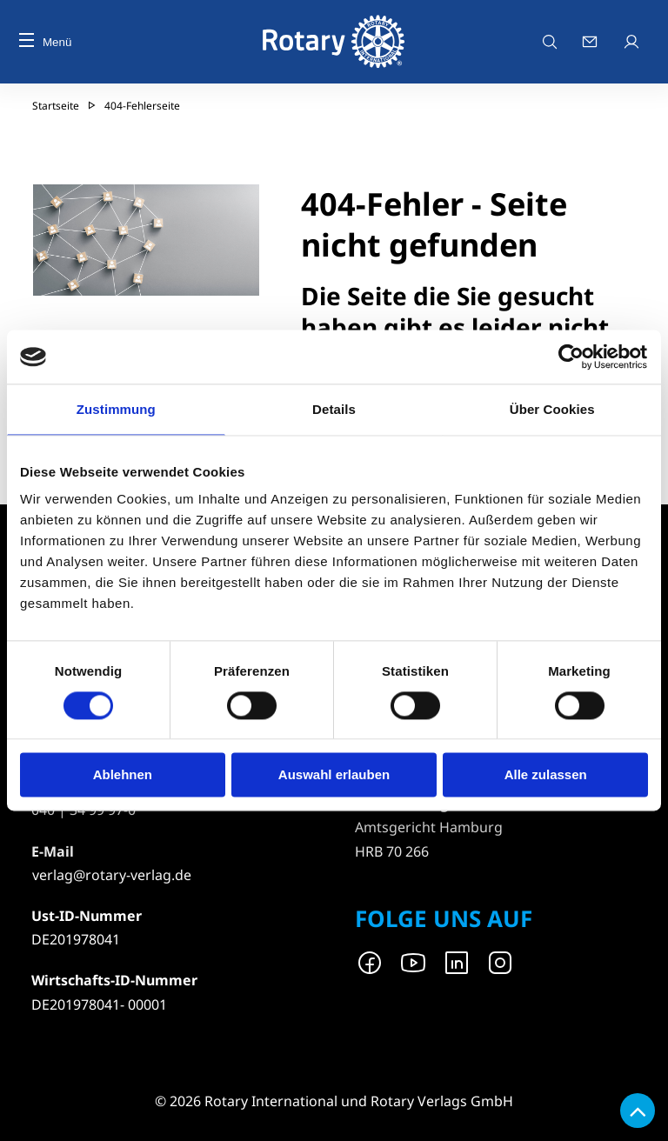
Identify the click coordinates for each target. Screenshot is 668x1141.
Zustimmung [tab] (116, 409)
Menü (45, 42)
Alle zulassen (545, 775)
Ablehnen (122, 775)
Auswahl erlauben (334, 775)
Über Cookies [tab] (552, 409)
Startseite (55, 105)
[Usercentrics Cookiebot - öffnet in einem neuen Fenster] (572, 356)
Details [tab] (334, 409)
